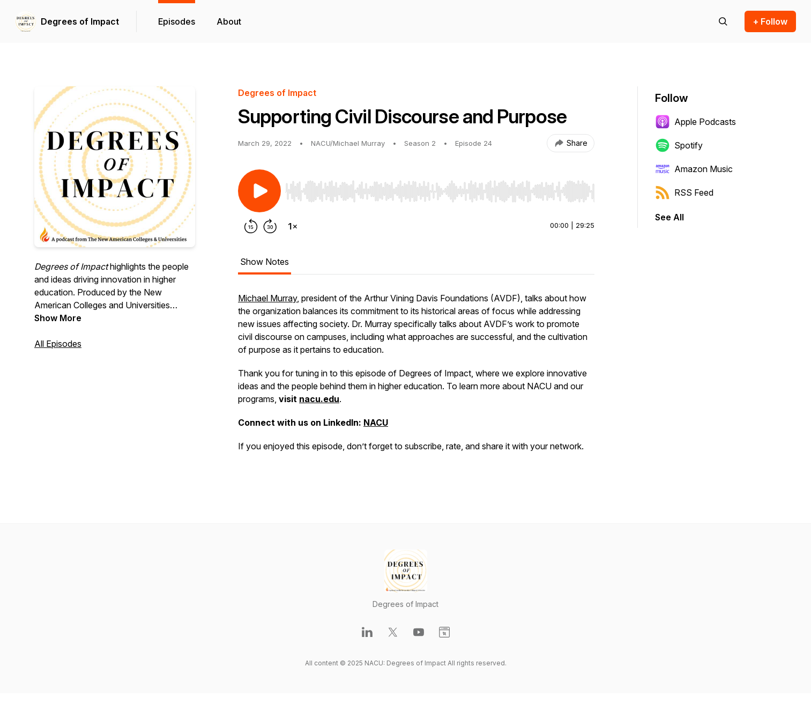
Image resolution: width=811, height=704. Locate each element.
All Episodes (57, 343)
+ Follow (770, 21)
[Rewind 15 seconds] (250, 226)
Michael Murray (267, 298)
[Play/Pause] (259, 190)
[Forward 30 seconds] (270, 226)
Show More (57, 318)
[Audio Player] (439, 188)
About (229, 21)
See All (669, 217)
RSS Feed (684, 192)
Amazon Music (694, 168)
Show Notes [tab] (264, 261)
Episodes (176, 21)
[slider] (439, 191)
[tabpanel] (416, 377)
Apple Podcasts (695, 121)
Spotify (679, 145)
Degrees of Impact (80, 21)
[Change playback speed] (292, 226)
